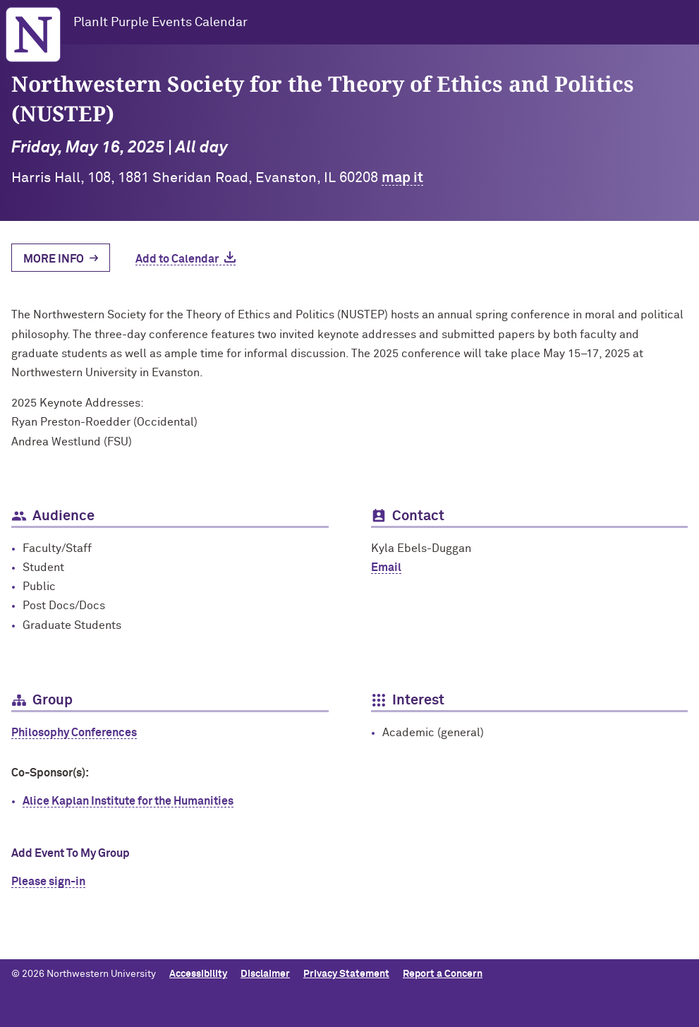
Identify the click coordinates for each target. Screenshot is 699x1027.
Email (386, 567)
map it (402, 178)
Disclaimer (265, 974)
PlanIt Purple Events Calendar (160, 22)
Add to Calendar (177, 259)
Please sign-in (48, 881)
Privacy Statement (346, 974)
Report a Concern (442, 974)
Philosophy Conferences (74, 732)
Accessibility (198, 974)
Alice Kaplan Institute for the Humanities (128, 801)
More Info (53, 259)
